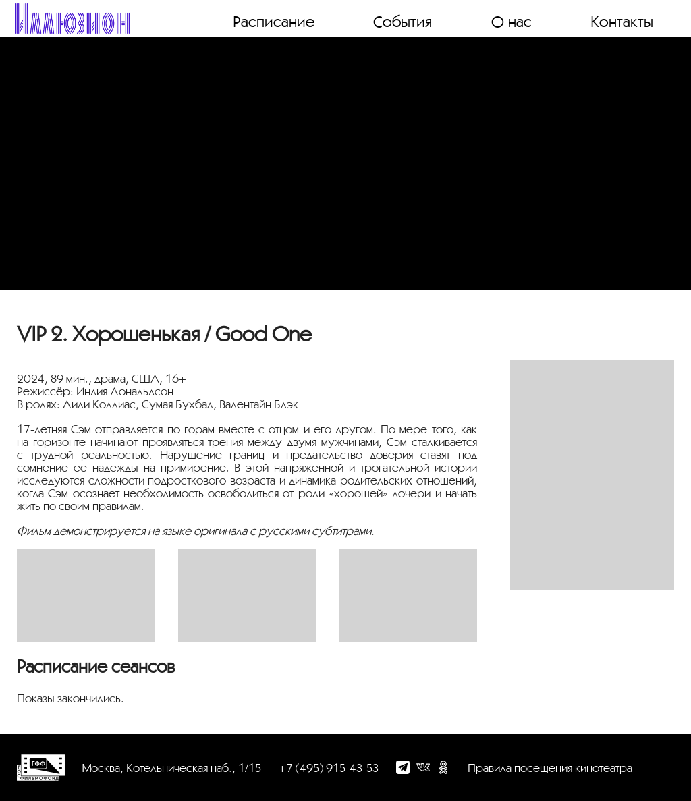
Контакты (621, 21)
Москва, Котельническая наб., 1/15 (171, 767)
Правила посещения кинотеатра (550, 767)
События (402, 21)
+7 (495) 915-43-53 (329, 767)
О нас (511, 21)
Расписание (273, 21)
